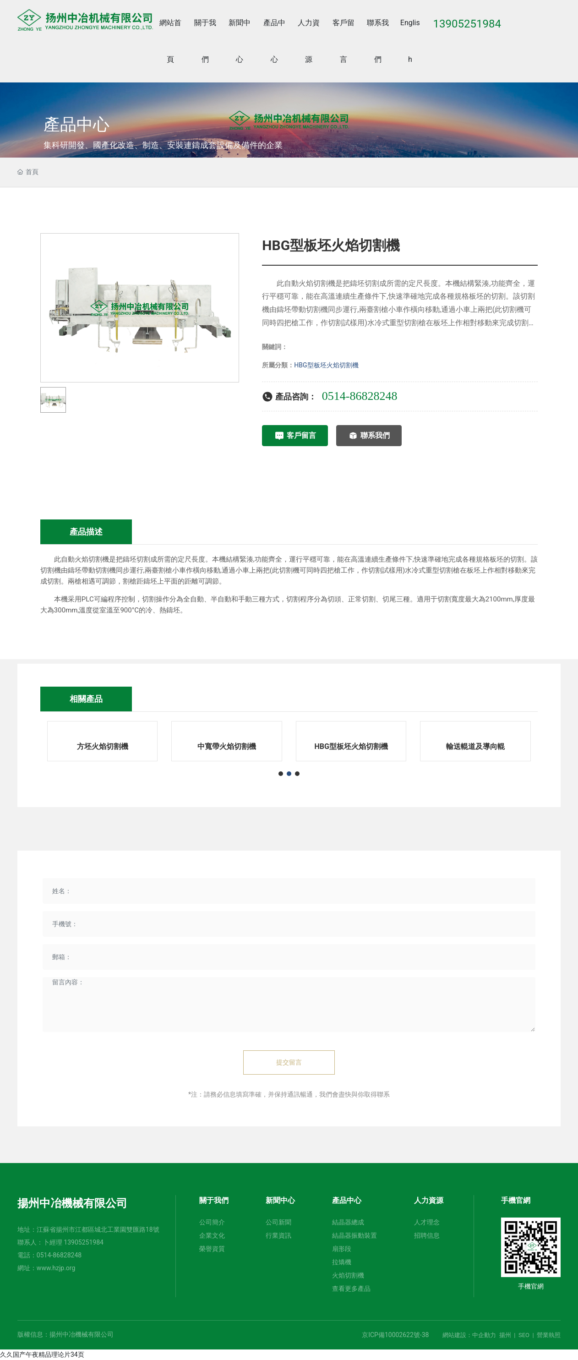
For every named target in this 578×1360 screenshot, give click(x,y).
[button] (280, 773)
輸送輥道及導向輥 (475, 746)
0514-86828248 (59, 1255)
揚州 (505, 1335)
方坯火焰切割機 (102, 746)
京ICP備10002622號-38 (395, 1334)
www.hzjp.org (56, 1268)
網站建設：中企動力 (469, 1335)
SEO (523, 1335)
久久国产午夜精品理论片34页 (42, 1354)
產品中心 (76, 125)
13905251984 (84, 1242)
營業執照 (549, 1335)
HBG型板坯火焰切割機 (326, 365)
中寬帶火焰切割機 (226, 746)
